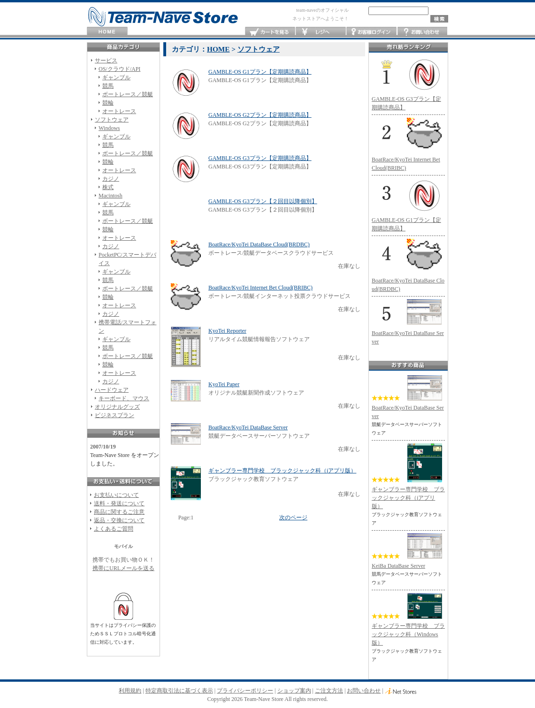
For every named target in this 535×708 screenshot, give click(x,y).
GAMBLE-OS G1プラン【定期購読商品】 (260, 72)
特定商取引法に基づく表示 (179, 690)
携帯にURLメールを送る (123, 568)
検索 (439, 19)
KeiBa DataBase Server (398, 566)
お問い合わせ (422, 32)
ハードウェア (112, 390)
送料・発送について (119, 503)
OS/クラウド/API (119, 69)
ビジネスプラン (114, 415)
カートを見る (270, 32)
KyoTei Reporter (227, 330)
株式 (108, 187)
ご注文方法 (329, 690)
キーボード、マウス (124, 398)
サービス (106, 60)
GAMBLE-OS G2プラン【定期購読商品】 (260, 115)
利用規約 (130, 690)
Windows (109, 128)
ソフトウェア (112, 119)
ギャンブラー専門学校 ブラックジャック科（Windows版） (408, 634)
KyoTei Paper (223, 384)
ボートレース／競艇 (127, 94)
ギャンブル (116, 77)
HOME (107, 32)
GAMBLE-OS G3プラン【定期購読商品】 (260, 158)
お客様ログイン (371, 32)
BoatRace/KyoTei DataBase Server (248, 427)
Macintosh (110, 195)
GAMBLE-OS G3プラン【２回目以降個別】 (262, 201)
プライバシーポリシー (245, 690)
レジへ (321, 32)
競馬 (108, 86)
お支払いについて (116, 495)
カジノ (110, 178)
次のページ (293, 517)
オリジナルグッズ (117, 406)
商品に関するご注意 (119, 512)
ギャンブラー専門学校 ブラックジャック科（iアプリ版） (282, 470)
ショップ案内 (294, 690)
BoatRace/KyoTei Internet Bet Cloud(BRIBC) (260, 287)
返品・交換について (119, 520)
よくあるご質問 (113, 528)
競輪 (108, 102)
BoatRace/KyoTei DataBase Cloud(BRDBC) (259, 244)
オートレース (119, 111)
